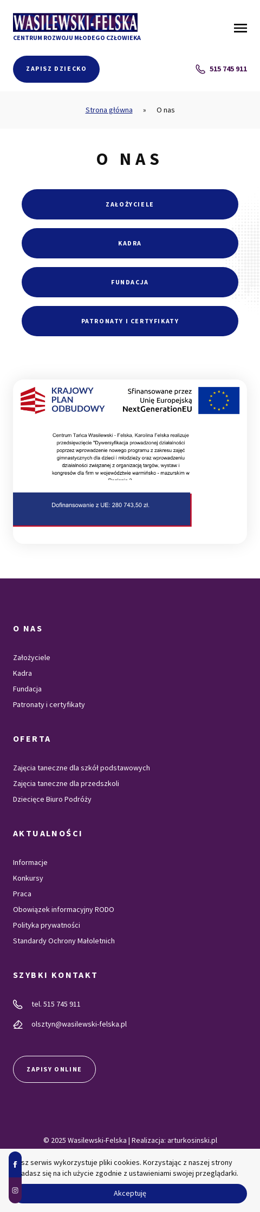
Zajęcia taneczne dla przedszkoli (66, 783)
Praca (22, 893)
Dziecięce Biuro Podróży (52, 799)
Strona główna (109, 110)
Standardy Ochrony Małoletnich (64, 940)
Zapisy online (54, 1069)
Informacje (30, 862)
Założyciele (130, 204)
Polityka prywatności (46, 925)
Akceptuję (130, 1193)
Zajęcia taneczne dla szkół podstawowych (81, 768)
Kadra (130, 243)
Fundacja (130, 282)
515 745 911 (221, 69)
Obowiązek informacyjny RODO (63, 909)
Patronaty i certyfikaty (130, 321)
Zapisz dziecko (56, 68)
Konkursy (28, 878)
